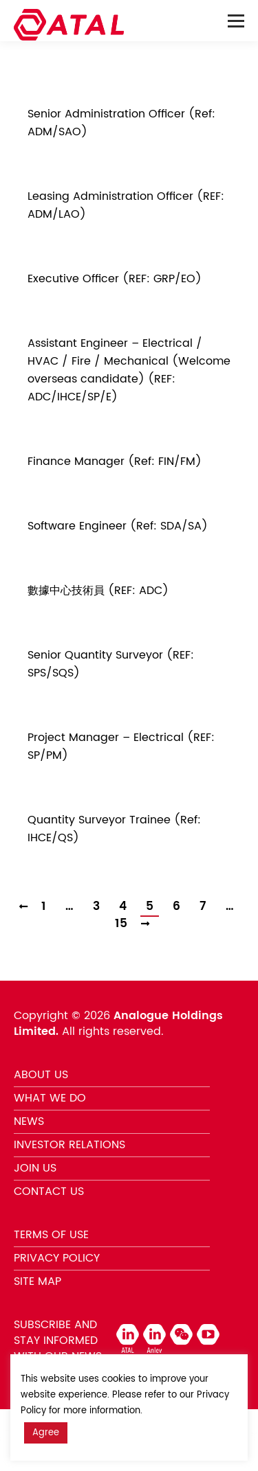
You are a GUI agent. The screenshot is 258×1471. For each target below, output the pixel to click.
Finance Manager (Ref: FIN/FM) (115, 461)
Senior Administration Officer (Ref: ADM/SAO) (121, 123)
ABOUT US (41, 1075)
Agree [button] (45, 1433)
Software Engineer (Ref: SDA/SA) (118, 526)
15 (121, 924)
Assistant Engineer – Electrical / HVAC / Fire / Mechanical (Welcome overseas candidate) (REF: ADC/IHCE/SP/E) (129, 370)
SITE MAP (37, 1281)
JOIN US (35, 1168)
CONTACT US (49, 1191)
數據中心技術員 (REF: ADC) (98, 591)
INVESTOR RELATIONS (69, 1145)
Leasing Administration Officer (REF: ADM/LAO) (126, 205)
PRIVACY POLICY (57, 1258)
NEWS (29, 1121)
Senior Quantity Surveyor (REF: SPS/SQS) (111, 664)
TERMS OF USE (51, 1235)
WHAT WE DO (50, 1098)
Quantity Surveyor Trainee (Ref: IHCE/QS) (114, 829)
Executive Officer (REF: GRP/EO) (115, 279)
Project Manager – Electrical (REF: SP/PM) (121, 746)
